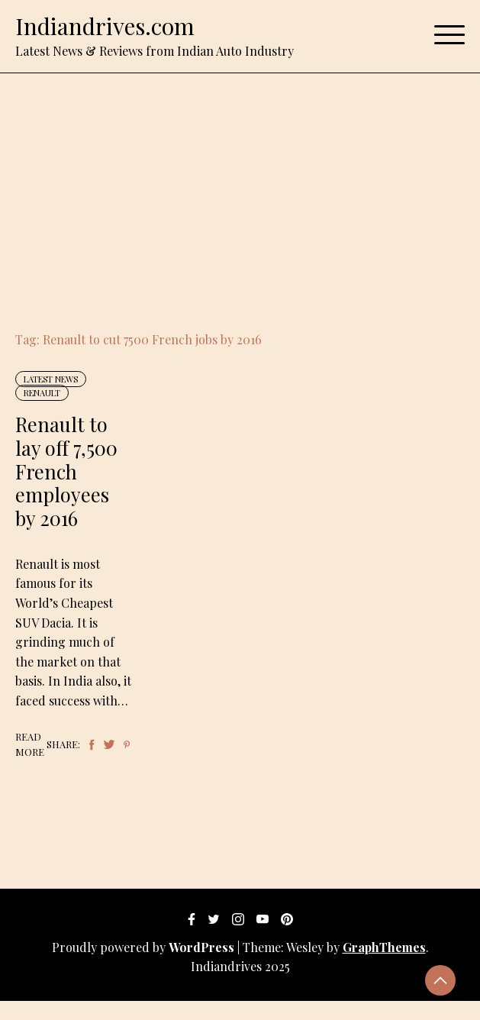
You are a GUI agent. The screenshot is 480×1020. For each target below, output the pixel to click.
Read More (29, 744)
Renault (42, 393)
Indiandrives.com (105, 26)
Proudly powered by (144, 947)
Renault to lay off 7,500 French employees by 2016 (66, 471)
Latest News (51, 379)
